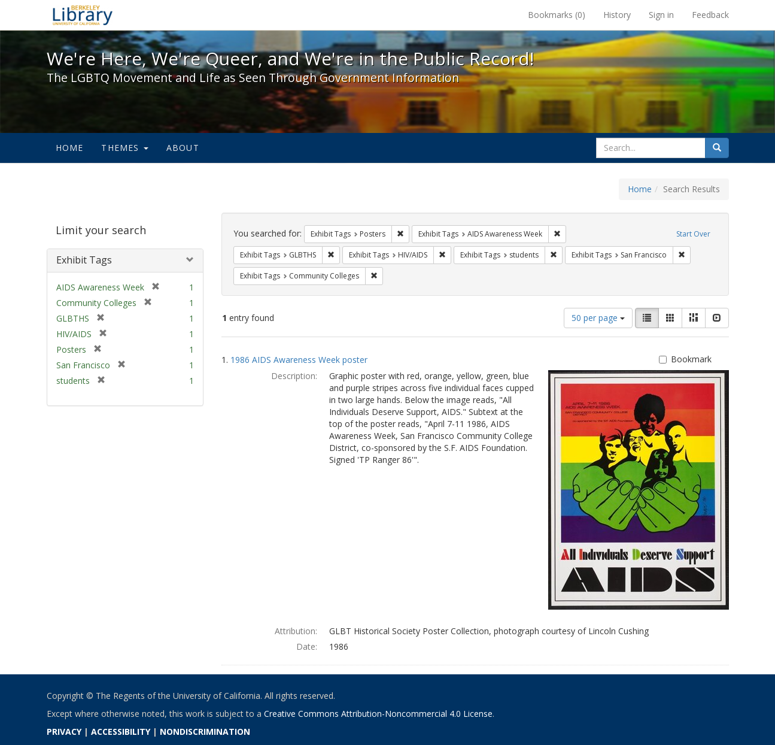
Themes (124, 147)
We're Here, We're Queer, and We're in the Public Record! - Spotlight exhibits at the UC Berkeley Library (82, 15)
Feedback (710, 14)
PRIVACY (64, 731)
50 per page (598, 317)
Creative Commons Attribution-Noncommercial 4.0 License (378, 713)
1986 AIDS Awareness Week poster (298, 359)
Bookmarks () (556, 14)
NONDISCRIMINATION (205, 731)
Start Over (693, 234)
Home (70, 147)
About (182, 147)
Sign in (661, 14)
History (617, 14)
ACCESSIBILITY (120, 731)
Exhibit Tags (84, 259)
